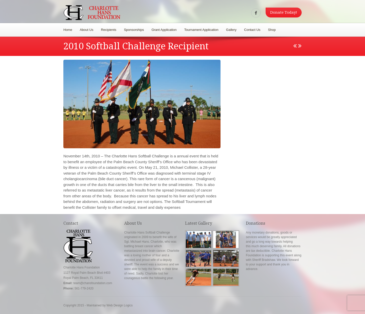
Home (67, 30)
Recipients (108, 30)
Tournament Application (201, 30)
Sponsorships (134, 30)
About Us (86, 30)
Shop (272, 30)
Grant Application (164, 30)
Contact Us (252, 30)
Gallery (231, 30)
